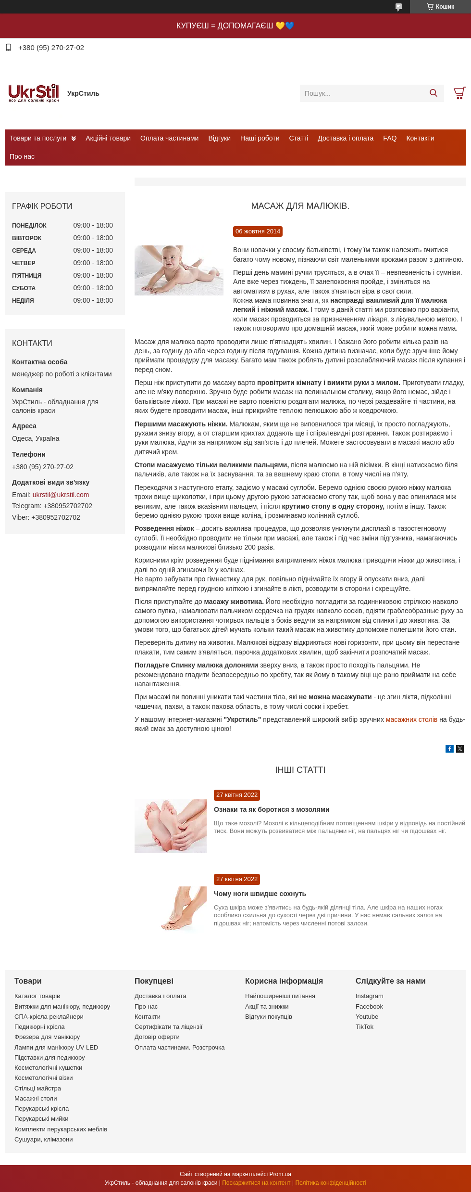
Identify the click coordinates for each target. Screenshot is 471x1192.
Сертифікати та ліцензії (168, 1026)
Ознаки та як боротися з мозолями (272, 809)
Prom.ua (280, 1174)
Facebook (369, 1006)
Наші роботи (259, 138)
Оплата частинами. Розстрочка (179, 1047)
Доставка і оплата (345, 138)
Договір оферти (157, 1036)
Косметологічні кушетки (48, 1067)
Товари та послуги (38, 138)
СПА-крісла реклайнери (49, 1016)
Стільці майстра (37, 1088)
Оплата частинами (169, 138)
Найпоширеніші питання (280, 996)
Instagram (370, 996)
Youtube (367, 1016)
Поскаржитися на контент (256, 1182)
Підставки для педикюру (49, 1057)
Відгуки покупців (268, 1016)
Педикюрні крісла (39, 1026)
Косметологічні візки (43, 1077)
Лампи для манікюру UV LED (56, 1047)
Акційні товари (108, 138)
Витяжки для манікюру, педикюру (62, 1006)
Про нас (22, 156)
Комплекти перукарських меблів (60, 1129)
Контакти (420, 138)
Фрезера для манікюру (47, 1036)
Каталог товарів (37, 996)
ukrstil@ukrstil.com (61, 495)
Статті (299, 138)
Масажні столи (35, 1098)
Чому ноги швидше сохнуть (260, 893)
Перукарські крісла (41, 1108)
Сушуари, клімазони (43, 1139)
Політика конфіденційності (330, 1182)
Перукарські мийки (41, 1118)
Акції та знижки (267, 1006)
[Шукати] (433, 93)
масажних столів (411, 719)
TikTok (364, 1026)
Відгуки (219, 138)
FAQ (390, 138)
